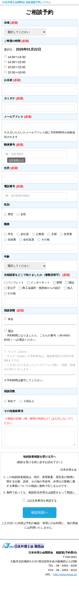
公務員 (40, 234)
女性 (23, 214)
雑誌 (71, 282)
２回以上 (28, 401)
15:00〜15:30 (14, 67)
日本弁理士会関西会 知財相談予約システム (26, 2)
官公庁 (11, 287)
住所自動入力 (16, 160)
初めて (12, 401)
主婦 (54, 234)
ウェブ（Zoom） (18, 351)
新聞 (59, 282)
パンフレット (15, 282)
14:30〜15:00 (14, 62)
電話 (10, 331)
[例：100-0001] (35, 154)
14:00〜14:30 (14, 57)
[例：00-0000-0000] (35, 195)
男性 (10, 214)
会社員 (24, 234)
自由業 (12, 239)
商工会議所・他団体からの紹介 (41, 287)
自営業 (68, 234)
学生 (10, 234)
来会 (10, 319)
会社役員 (28, 239)
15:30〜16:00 (14, 72)
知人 (70, 287)
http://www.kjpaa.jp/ (65, 574)
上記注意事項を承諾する (42, 500)
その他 (45, 239)
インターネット (40, 282)
